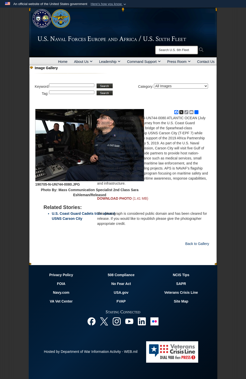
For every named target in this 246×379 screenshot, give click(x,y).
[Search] (176, 50)
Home (62, 62)
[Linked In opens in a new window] (142, 321)
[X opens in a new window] (104, 321)
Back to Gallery (197, 244)
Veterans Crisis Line (181, 292)
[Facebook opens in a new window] (92, 321)
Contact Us (206, 62)
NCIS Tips (181, 275)
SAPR (181, 284)
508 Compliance (121, 275)
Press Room (179, 62)
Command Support (144, 62)
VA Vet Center (61, 301)
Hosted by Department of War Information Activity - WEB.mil (91, 352)
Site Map (181, 301)
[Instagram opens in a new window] (117, 321)
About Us (83, 62)
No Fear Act (121, 284)
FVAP (121, 301)
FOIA (61, 284)
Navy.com (61, 292)
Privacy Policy (61, 275)
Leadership (109, 62)
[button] (109, 4)
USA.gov (121, 292)
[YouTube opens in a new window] (129, 321)
